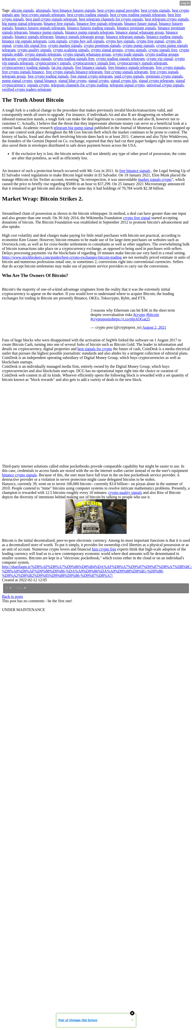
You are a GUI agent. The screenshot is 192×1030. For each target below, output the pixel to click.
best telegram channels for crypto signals (111, 19)
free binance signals (90, 67)
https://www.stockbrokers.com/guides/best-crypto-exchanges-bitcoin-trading (61, 257)
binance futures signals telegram (40, 28)
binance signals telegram (34, 37)
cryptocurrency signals (53, 63)
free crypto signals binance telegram (74, 72)
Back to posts (12, 596)
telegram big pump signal (73, 128)
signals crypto (38, 85)
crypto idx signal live (29, 45)
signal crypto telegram (156, 81)
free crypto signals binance (23, 72)
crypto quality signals (34, 50)
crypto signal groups (107, 50)
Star (21, 588)
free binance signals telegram (131, 67)
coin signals (58, 41)
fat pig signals (62, 67)
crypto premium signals (102, 45)
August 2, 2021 (154, 327)
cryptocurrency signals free (94, 63)
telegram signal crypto (127, 85)
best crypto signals (155, 10)
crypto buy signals (120, 41)
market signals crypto (155, 179)
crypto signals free (162, 50)
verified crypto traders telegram (26, 89)
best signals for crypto (95, 349)
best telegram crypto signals (167, 19)
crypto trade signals (128, 54)
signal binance (45, 81)
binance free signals (59, 23)
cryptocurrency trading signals (26, 67)
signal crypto (98, 81)
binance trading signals (164, 37)
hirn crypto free (104, 549)
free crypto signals (170, 67)
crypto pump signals (138, 45)
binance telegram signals (125, 37)
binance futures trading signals (91, 28)
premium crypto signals (164, 76)
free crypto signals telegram (126, 72)
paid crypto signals (129, 76)
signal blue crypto (73, 81)
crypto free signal (150, 41)
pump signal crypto (17, 81)
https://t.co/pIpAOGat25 (131, 319)
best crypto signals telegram (43, 15)
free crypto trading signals (48, 76)
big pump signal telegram (22, 23)
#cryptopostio (101, 319)
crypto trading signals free (73, 59)
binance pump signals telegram (89, 32)
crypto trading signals (34, 59)
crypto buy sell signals (86, 41)
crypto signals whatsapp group (87, 54)
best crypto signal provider (118, 10)
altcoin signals (22, 10)
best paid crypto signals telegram (51, 19)
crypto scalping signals (71, 50)
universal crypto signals (165, 85)
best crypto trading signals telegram (138, 15)
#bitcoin (152, 315)
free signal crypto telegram (91, 76)
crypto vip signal (160, 59)
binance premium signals (136, 28)
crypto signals (135, 50)
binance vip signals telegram (24, 41)
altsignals (43, 10)
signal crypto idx (124, 81)
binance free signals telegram (99, 23)
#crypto (139, 315)
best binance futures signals (73, 10)
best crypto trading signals (87, 15)
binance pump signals (46, 32)
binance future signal (140, 23)
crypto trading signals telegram (120, 59)
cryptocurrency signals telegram (142, 63)
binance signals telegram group (79, 37)
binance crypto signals (19, 475)
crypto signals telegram (43, 54)
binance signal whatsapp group (140, 32)
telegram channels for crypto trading (79, 85)
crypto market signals (65, 45)
